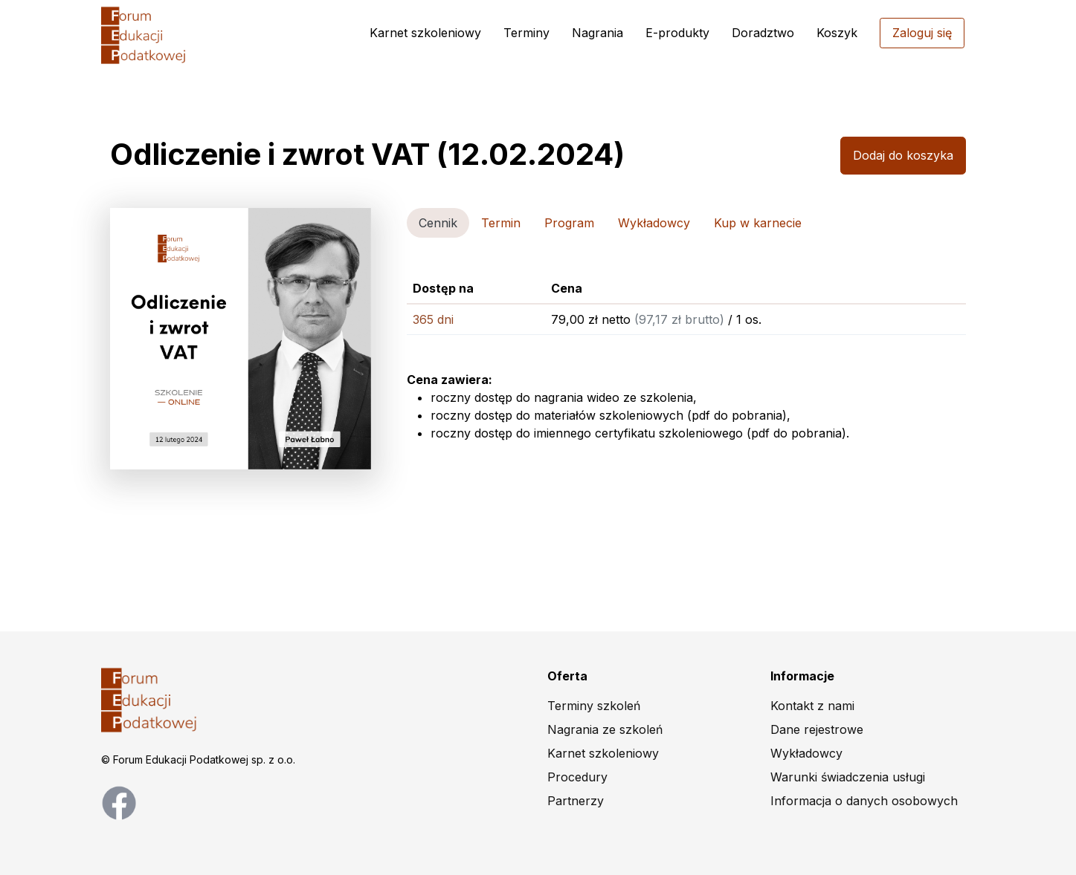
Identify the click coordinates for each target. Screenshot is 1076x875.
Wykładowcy (806, 753)
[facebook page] (119, 801)
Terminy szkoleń (593, 705)
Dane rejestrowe (816, 729)
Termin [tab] (501, 222)
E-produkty (677, 32)
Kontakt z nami (812, 705)
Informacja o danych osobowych (864, 800)
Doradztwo (763, 32)
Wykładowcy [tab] (654, 222)
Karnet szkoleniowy (425, 32)
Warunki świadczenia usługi (847, 777)
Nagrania (597, 32)
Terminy (526, 32)
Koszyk (836, 32)
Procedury (577, 777)
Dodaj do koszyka (903, 155)
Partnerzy (575, 800)
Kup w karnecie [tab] (758, 222)
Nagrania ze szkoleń (605, 729)
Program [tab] (569, 222)
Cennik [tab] (438, 222)
